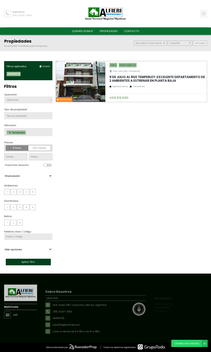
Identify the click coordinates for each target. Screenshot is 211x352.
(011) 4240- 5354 (22, 15)
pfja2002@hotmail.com (66, 332)
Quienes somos (82, 31)
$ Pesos (17, 148)
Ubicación (10, 125)
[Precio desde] (15, 156)
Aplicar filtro (28, 262)
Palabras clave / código (17, 231)
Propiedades (109, 31)
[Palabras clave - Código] (28, 236)
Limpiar (44, 66)
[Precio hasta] (40, 156)
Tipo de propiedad (15, 109)
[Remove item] (9, 132)
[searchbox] (29, 115)
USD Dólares (39, 148)
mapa (200, 43)
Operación (10, 94)
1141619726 (58, 325)
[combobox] (28, 115)
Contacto (131, 31)
